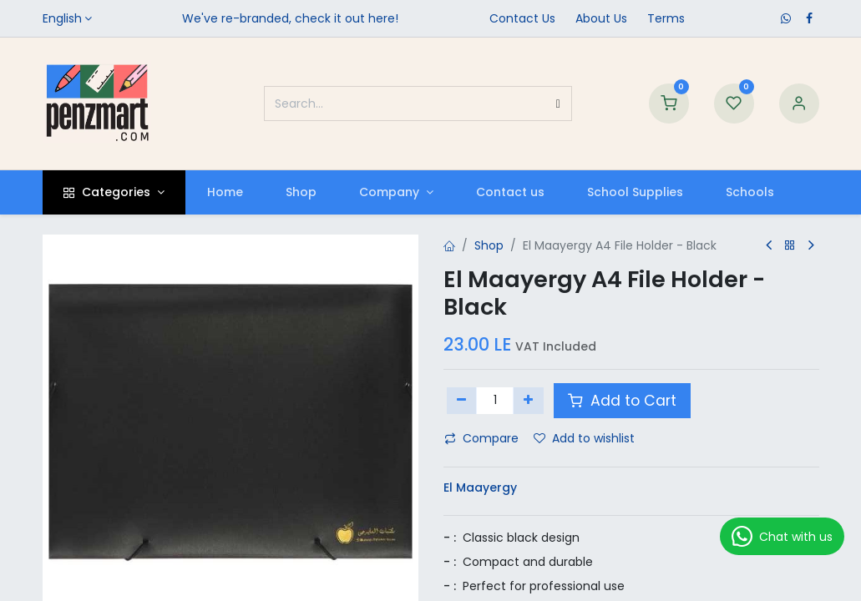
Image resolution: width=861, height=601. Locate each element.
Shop (489, 245)
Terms (666, 18)
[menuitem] (224, 192)
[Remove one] (462, 400)
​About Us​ (601, 18)
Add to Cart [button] (622, 401)
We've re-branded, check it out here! (290, 18)
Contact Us (522, 18)
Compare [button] (481, 438)
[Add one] (528, 400)
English (62, 18)
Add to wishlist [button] (584, 438)
